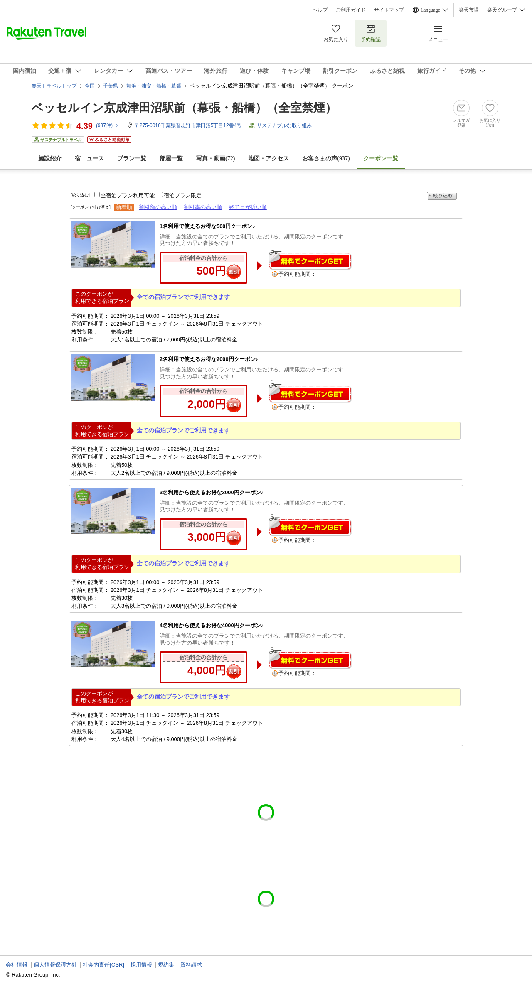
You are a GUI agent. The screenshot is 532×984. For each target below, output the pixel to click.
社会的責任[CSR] (103, 965)
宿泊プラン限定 (183, 195)
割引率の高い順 (203, 207)
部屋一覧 (171, 158)
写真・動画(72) (215, 158)
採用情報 (141, 965)
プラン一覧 (131, 158)
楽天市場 (469, 10)
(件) (107, 125)
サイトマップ (389, 10)
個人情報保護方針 (55, 965)
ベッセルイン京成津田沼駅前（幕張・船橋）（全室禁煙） (184, 107)
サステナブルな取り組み (284, 125)
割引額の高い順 (158, 207)
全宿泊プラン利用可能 (128, 195)
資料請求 (191, 965)
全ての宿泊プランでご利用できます (183, 297)
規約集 (166, 965)
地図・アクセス (268, 158)
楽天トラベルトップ (54, 86)
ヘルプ (320, 10)
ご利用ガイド (351, 10)
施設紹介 (50, 158)
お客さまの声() (326, 158)
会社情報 (16, 965)
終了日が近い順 (248, 207)
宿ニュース (89, 158)
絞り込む (442, 196)
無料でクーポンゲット (310, 258)
